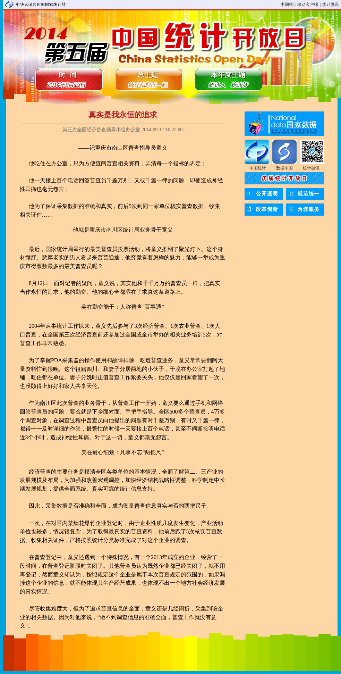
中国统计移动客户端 (299, 4)
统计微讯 (330, 4)
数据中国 (284, 168)
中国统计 (257, 168)
